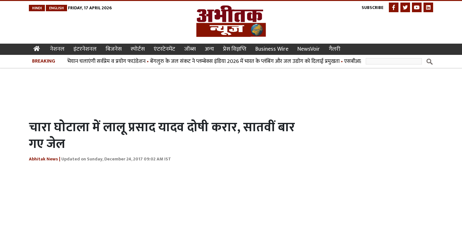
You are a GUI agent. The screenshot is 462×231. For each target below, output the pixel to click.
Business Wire (271, 49)
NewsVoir (308, 49)
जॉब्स (190, 49)
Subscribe (372, 7)
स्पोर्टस (138, 49)
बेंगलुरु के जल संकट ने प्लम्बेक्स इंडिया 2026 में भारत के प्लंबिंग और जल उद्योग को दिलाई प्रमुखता (246, 61)
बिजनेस (114, 49)
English (56, 8)
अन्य (209, 49)
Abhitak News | (44, 159)
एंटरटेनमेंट (164, 49)
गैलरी (334, 49)
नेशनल (57, 49)
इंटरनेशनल (85, 49)
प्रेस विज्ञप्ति (234, 49)
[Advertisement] (145, 92)
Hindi (37, 8)
